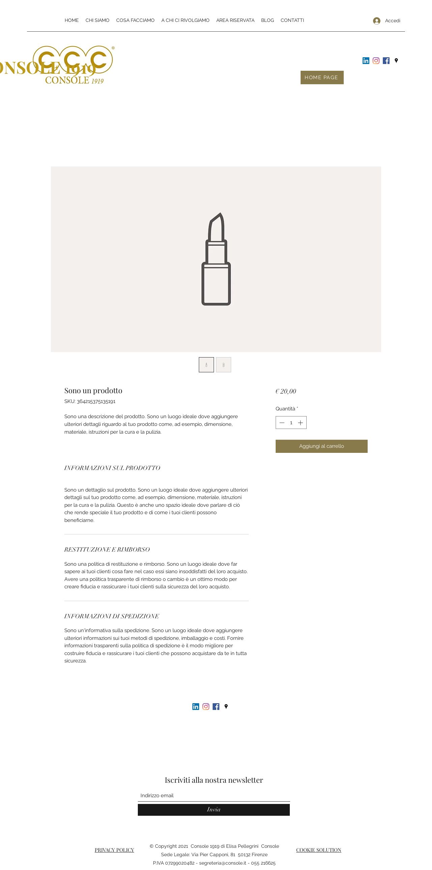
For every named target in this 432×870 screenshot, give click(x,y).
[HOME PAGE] (322, 77)
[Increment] (301, 422)
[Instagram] (376, 60)
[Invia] (214, 810)
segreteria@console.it (222, 863)
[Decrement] (281, 422)
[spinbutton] (291, 422)
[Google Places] (396, 60)
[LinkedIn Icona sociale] (366, 60)
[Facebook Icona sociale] (386, 60)
